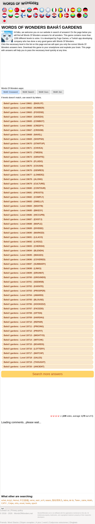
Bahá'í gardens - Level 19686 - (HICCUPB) (24, 215)
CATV (4, 503)
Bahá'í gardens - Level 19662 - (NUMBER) (24, 108)
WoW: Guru (43, 92)
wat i (38, 500)
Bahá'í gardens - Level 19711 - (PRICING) (24, 326)
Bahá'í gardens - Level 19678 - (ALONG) (23, 179)
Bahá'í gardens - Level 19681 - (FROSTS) (23, 192)
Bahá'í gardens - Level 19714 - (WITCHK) (23, 340)
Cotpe (11, 503)
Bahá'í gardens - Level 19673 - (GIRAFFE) (24, 157)
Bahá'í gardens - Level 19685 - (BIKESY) (23, 210)
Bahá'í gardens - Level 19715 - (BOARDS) (24, 344)
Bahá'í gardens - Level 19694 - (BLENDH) (24, 250)
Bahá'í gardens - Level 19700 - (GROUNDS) (25, 277)
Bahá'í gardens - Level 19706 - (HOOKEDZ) (24, 304)
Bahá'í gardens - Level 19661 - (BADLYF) (23, 103)
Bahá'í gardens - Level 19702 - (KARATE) (24, 286)
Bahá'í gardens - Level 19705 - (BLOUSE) (24, 300)
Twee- (77, 500)
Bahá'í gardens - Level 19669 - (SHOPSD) (24, 139)
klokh (89, 500)
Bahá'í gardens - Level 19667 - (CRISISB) (23, 130)
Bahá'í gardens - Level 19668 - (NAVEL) (23, 134)
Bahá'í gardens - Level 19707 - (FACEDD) (24, 308)
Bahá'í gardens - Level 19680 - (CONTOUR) (24, 188)
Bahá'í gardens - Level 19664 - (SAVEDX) (23, 117)
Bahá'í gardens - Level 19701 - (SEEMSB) (24, 282)
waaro (48, 500)
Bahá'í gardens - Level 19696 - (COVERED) (24, 259)
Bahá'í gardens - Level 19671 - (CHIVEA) (23, 148)
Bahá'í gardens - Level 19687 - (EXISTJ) (23, 219)
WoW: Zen (57, 92)
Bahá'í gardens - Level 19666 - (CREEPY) (24, 126)
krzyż (9, 500)
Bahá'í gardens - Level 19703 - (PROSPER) (24, 291)
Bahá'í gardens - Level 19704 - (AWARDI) (23, 295)
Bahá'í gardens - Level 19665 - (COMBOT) (24, 121)
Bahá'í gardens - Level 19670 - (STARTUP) (24, 143)
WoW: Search (28, 92)
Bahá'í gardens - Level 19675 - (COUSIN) (23, 166)
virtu (16, 503)
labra (66, 500)
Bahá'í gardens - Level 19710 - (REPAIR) (23, 322)
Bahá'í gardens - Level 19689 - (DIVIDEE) (23, 228)
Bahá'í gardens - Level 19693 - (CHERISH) (24, 246)
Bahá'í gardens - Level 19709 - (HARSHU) (24, 317)
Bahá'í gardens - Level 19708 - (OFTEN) (23, 313)
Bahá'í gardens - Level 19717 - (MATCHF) (24, 353)
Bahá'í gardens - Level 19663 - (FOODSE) (24, 112)
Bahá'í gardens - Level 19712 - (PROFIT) (23, 331)
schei (3, 500)
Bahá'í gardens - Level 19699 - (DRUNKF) (24, 273)
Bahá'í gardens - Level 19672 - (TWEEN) (23, 152)
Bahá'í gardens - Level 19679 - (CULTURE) (24, 184)
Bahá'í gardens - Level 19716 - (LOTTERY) (24, 349)
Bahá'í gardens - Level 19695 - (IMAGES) (23, 255)
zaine (83, 500)
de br (71, 500)
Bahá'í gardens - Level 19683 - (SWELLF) (24, 201)
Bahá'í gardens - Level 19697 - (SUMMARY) (25, 264)
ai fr (42, 500)
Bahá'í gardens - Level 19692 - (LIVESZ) (23, 242)
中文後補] (24, 500)
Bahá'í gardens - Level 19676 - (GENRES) (24, 170)
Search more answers (47, 374)
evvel (22, 503)
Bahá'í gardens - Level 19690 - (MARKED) (24, 233)
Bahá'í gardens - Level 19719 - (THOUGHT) (24, 362)
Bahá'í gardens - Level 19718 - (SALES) (23, 358)
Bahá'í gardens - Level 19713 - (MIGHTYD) (24, 335)
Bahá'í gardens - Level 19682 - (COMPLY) (24, 197)
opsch (34, 503)
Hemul (16, 500)
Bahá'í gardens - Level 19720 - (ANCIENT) (24, 366)
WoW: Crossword (10, 92)
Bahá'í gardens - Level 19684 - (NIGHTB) (23, 206)
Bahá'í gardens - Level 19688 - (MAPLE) (23, 224)
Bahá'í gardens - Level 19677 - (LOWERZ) (24, 175)
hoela (28, 503)
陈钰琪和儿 (57, 500)
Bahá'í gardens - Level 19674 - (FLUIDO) (23, 161)
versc (32, 500)
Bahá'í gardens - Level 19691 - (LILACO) (23, 237)
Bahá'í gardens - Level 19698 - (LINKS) (22, 268)
